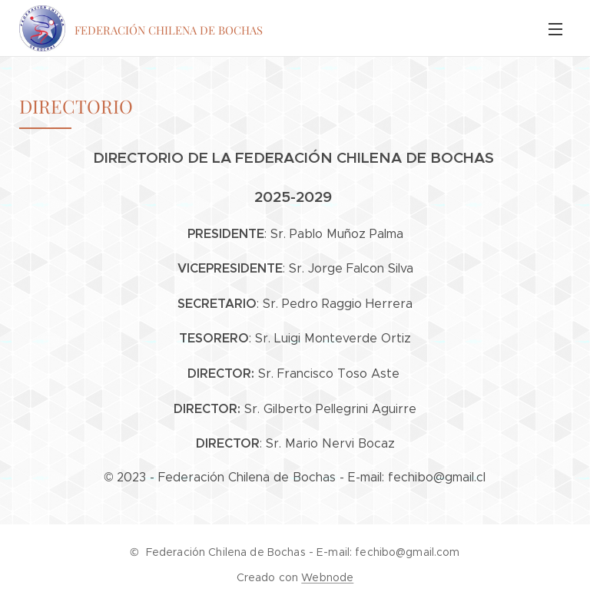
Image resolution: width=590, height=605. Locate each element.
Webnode (327, 577)
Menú (555, 29)
